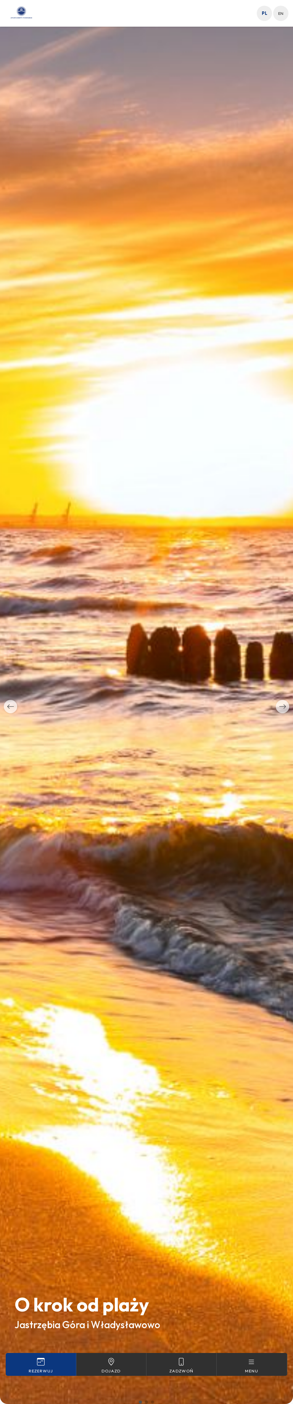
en (280, 13)
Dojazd (111, 1365)
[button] (10, 706)
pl (264, 13)
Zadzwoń (181, 1365)
